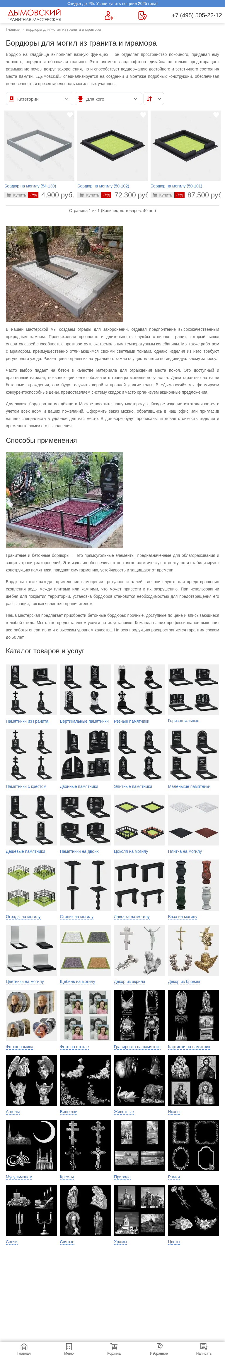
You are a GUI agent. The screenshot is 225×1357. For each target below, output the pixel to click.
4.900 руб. (51, 195)
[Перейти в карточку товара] (16, 195)
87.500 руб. (199, 195)
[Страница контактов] (142, 15)
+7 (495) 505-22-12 (197, 15)
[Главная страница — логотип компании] (35, 15)
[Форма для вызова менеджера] (109, 15)
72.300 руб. (126, 195)
